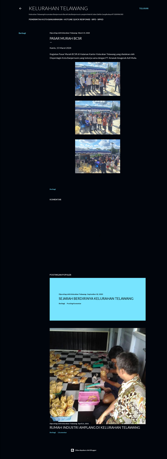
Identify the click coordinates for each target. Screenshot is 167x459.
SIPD (94, 19)
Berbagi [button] (22, 33)
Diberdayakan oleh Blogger (83, 450)
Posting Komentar (74, 303)
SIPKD (100, 19)
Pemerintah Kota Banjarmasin (45, 19)
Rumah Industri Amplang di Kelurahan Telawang (95, 427)
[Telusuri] (143, 8)
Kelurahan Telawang (58, 8)
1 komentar (62, 432)
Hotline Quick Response (77, 19)
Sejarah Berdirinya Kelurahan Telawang (96, 298)
